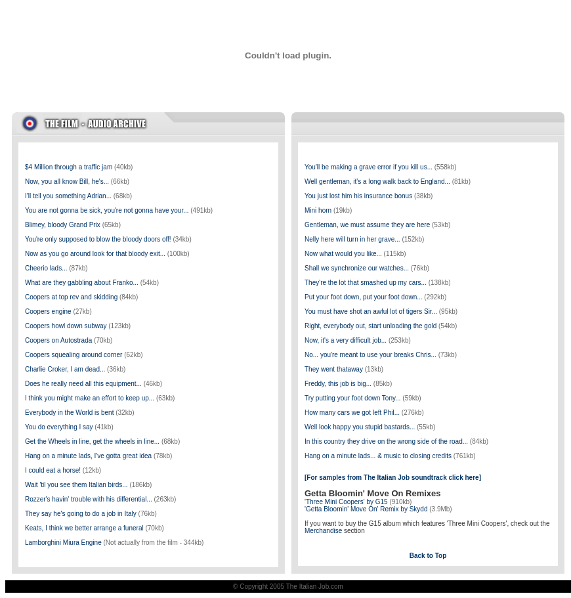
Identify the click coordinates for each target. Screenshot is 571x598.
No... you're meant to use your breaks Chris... (370, 354)
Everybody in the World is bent (69, 412)
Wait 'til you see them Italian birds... (76, 484)
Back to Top (428, 555)
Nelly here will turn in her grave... (352, 239)
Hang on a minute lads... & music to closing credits (378, 455)
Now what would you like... (343, 253)
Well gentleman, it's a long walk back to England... (377, 181)
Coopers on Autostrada (58, 340)
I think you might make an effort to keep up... (89, 398)
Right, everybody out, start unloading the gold (370, 326)
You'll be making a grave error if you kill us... (369, 167)
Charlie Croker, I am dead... (65, 369)
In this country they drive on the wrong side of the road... (386, 441)
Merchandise (323, 530)
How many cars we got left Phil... (352, 412)
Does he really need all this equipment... (83, 383)
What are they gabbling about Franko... (81, 282)
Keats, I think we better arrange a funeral (84, 528)
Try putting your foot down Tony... (353, 398)
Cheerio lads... (46, 268)
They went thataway (334, 369)
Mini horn (318, 210)
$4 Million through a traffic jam (68, 167)
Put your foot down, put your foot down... (364, 297)
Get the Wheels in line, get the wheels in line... (92, 441)
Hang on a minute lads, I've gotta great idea (88, 455)
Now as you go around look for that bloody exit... (95, 253)
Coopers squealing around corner (73, 354)
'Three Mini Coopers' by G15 (346, 501)
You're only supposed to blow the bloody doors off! (98, 239)
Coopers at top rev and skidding (71, 297)
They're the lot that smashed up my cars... (366, 282)
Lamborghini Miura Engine (63, 542)
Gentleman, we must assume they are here (367, 224)
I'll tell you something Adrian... (68, 196)
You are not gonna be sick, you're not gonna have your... (107, 210)
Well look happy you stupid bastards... (360, 427)
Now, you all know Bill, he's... (67, 181)
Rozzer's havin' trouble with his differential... (88, 499)
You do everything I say (59, 427)
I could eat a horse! (53, 470)
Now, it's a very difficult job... (346, 340)
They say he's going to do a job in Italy (81, 513)
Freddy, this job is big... (338, 383)
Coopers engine (48, 311)
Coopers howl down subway (66, 326)
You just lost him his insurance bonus (358, 196)
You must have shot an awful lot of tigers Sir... (371, 311)
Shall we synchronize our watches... (357, 268)
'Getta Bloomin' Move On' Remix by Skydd (366, 509)
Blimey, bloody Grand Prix (62, 224)
